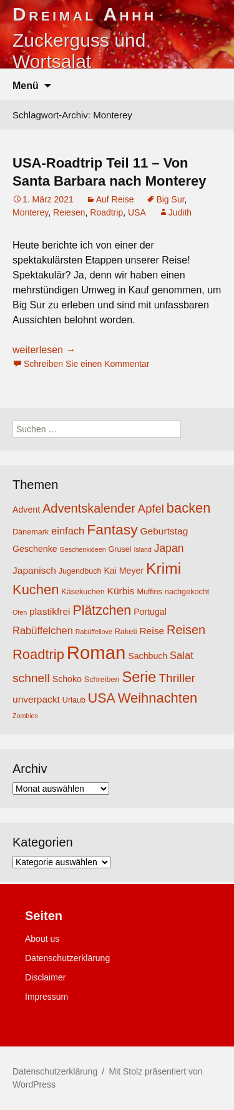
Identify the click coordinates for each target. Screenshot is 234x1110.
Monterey (30, 212)
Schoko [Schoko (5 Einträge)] (67, 679)
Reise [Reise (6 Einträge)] (151, 630)
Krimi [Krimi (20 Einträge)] (163, 568)
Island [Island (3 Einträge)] (143, 549)
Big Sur (170, 199)
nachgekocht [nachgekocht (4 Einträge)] (187, 591)
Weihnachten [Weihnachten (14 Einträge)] (158, 698)
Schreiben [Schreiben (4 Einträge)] (102, 679)
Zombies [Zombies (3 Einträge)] (25, 715)
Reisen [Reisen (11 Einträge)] (186, 630)
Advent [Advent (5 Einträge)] (26, 510)
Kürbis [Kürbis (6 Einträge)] (121, 591)
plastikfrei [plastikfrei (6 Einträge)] (50, 611)
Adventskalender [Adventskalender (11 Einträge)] (88, 508)
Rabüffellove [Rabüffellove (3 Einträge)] (94, 631)
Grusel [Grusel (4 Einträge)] (119, 549)
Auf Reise (115, 199)
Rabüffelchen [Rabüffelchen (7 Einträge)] (42, 630)
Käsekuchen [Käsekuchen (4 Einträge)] (82, 591)
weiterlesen (44, 349)
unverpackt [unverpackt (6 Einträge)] (36, 699)
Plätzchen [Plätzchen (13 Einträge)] (101, 610)
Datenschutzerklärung (67, 958)
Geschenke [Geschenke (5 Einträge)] (34, 549)
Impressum (46, 997)
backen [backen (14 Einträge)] (189, 508)
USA (137, 212)
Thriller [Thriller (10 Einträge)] (176, 678)
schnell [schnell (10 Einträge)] (31, 678)
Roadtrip (106, 212)
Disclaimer (45, 977)
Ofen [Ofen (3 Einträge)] (19, 612)
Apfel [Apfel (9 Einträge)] (151, 508)
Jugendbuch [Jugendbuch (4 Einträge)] (80, 571)
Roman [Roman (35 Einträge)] (96, 652)
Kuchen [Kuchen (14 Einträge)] (35, 589)
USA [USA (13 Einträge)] (101, 698)
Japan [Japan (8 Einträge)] (169, 548)
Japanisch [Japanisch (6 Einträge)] (34, 570)
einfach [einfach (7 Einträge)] (67, 530)
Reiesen (69, 212)
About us (42, 939)
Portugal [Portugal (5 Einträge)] (150, 612)
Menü (25, 85)
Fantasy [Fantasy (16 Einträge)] (112, 529)
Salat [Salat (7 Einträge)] (181, 655)
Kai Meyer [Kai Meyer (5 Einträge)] (124, 571)
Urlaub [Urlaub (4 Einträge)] (73, 700)
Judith (180, 212)
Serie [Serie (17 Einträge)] (139, 677)
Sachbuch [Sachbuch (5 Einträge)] (147, 656)
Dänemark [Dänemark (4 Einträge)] (30, 532)
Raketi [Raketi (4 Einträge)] (126, 631)
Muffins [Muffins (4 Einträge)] (149, 591)
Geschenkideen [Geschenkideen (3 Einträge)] (83, 549)
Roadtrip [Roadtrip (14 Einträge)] (38, 654)
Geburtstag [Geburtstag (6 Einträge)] (164, 531)
